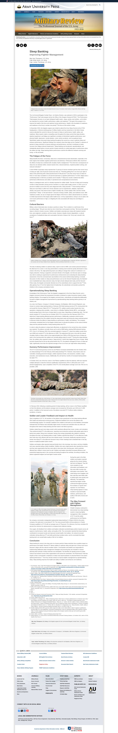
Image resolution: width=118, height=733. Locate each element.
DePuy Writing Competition (24, 660)
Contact (90, 679)
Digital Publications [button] (33, 33)
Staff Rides (49, 11)
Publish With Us (65, 11)
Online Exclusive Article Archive (47, 660)
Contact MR (86, 657)
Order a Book (20, 681)
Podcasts (40, 11)
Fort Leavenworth (21, 683)
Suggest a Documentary (51, 690)
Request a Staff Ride (64, 688)
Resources (81, 11)
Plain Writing (74, 718)
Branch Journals (35, 681)
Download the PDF (36, 65)
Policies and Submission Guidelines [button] (49, 33)
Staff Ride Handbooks (65, 683)
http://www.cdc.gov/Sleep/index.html (43, 595)
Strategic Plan (24, 720)
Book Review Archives (66, 657)
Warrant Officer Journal (36, 689)
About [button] (82, 33)
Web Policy (58, 718)
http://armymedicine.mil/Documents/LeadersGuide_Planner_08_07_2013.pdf (60, 571)
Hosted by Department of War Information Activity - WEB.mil (49, 729)
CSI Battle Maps (63, 694)
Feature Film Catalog (50, 681)
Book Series (20, 685)
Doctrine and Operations (22, 691)
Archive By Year (20, 679)
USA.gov (30, 720)
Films (34, 11)
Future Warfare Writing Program (25, 667)
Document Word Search (67, 664)
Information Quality (66, 718)
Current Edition (43, 653)
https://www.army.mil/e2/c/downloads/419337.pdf (71, 588)
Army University (51, 718)
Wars (18, 694)
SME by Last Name (78, 679)
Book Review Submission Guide (91, 660)
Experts (57, 11)
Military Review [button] (22, 33)
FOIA (94, 718)
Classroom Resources (51, 683)
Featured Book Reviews (67, 653)
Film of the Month (50, 679)
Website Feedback (93, 681)
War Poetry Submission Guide (90, 664)
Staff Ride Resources (65, 685)
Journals (27, 11)
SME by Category (78, 681)
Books (19, 11)
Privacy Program (81, 718)
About (74, 11)
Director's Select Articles (67, 660)
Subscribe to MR (21, 657)
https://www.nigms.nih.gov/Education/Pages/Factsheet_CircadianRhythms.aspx (51, 580)
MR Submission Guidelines (90, 653)
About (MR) (24, 653)
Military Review (34, 679)
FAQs (47, 688)
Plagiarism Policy (43, 664)
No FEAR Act (89, 718)
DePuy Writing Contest (66, 33)
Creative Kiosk (20, 664)
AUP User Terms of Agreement (40, 718)
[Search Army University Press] (92, 5)
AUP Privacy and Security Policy (25, 718)
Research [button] (76, 33)
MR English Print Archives (45, 657)
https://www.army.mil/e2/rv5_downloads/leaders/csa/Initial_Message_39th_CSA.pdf (52, 574)
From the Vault (49, 685)
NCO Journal (34, 683)
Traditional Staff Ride (64, 679)
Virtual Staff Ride (64, 681)
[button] (37, 1)
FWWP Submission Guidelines (46, 667)
